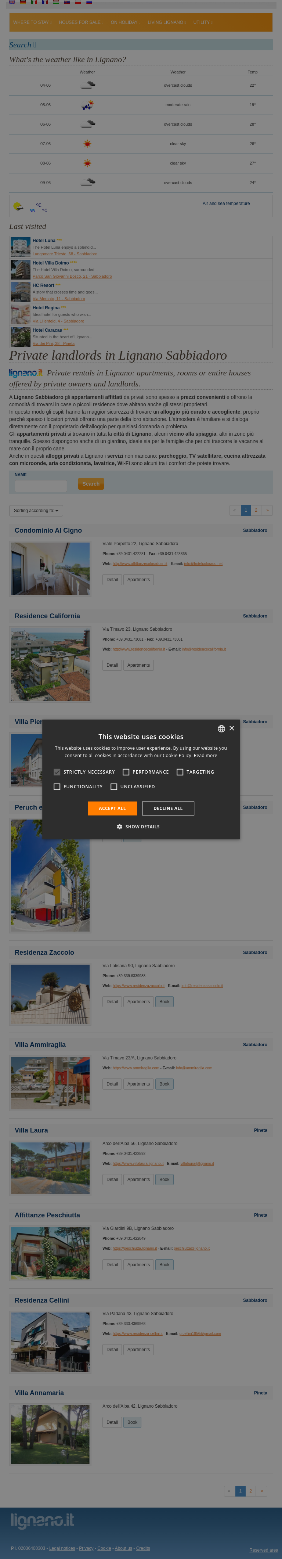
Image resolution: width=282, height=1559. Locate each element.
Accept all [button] (112, 808)
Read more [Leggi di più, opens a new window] (205, 755)
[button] (141, 826)
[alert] (141, 779)
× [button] (231, 728)
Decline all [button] (168, 808)
